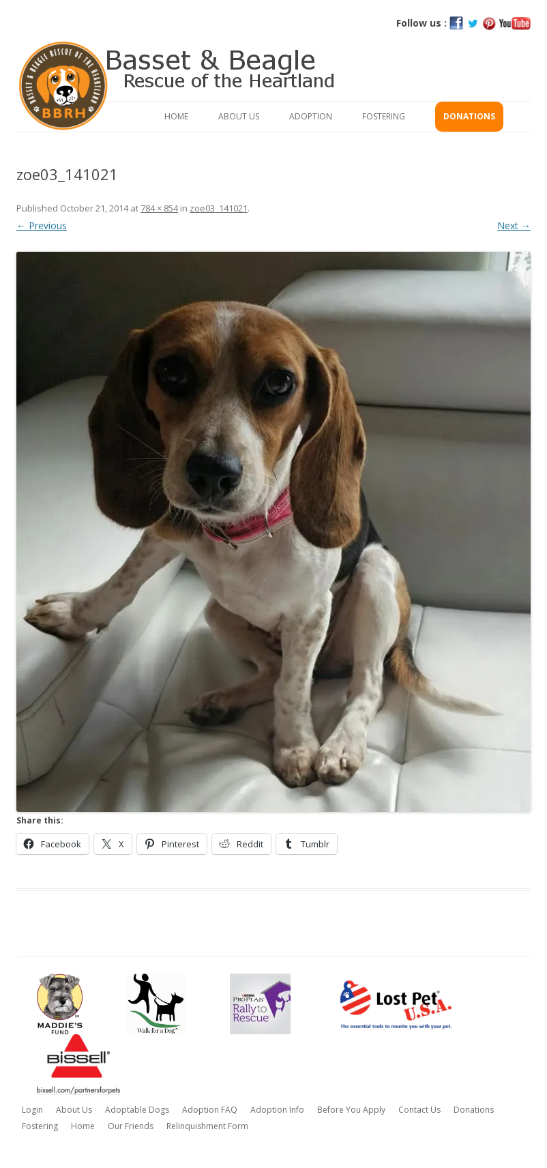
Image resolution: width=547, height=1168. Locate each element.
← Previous (41, 225)
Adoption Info (277, 1109)
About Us (238, 116)
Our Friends (130, 1126)
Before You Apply (351, 1109)
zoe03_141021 (219, 208)
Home (176, 116)
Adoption (310, 116)
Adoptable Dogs (137, 1109)
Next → (514, 225)
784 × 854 (159, 208)
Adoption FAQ (209, 1109)
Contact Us (419, 1109)
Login (32, 1109)
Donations (469, 116)
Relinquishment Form (207, 1126)
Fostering (383, 116)
